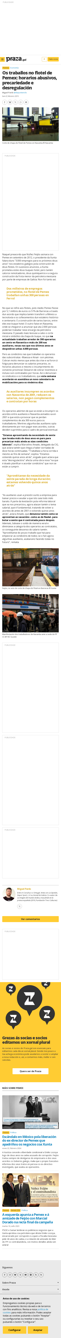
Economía (14, 67)
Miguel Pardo (8, 92)
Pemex (6, 68)
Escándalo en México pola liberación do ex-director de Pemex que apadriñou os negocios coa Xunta (29, 1140)
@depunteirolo (20, 92)
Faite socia (53, 59)
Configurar (14, 1330)
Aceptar (37, 1330)
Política (13, 1132)
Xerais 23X (15, 1210)
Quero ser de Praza (30, 1071)
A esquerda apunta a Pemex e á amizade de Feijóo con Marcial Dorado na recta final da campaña (27, 1218)
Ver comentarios (30, 919)
